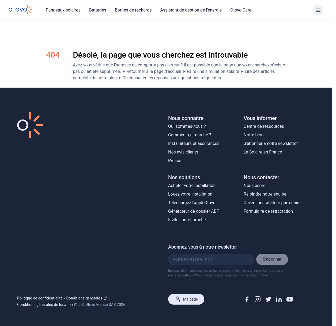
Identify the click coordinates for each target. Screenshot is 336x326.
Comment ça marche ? (189, 134)
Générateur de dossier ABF (193, 211)
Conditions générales (86, 298)
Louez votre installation (190, 194)
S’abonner (272, 259)
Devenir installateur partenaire (272, 202)
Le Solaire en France (263, 152)
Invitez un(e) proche (187, 219)
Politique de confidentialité (40, 298)
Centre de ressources (264, 126)
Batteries (97, 10)
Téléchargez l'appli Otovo (192, 202)
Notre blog (253, 134)
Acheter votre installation (192, 185)
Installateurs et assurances (194, 143)
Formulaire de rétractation (268, 211)
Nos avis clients (183, 152)
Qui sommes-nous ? (187, 126)
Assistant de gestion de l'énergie (191, 10)
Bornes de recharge (133, 10)
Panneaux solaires (63, 10)
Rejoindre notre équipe (265, 194)
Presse (174, 160)
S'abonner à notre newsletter (271, 143)
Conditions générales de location (47, 304)
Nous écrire (255, 185)
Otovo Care (240, 10)
